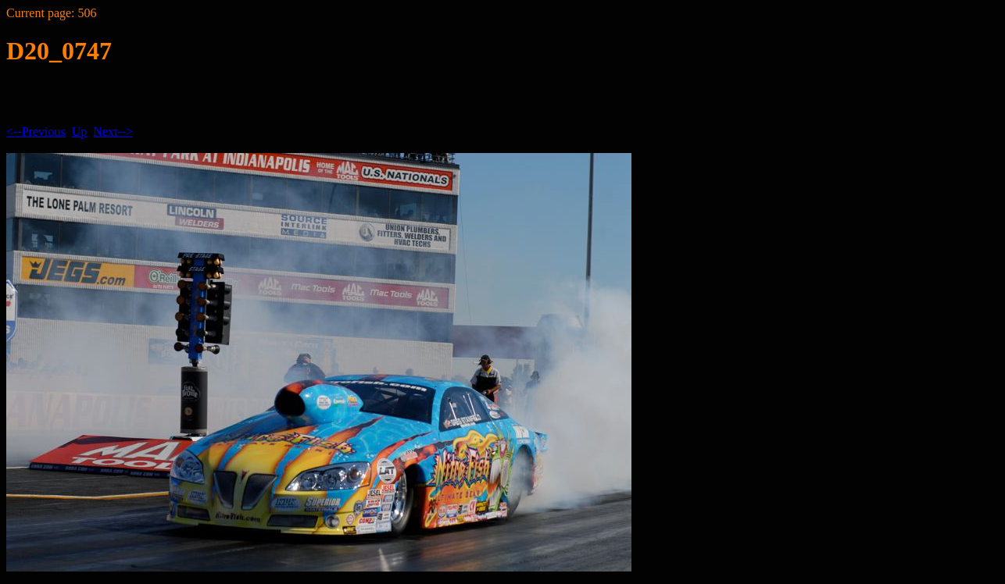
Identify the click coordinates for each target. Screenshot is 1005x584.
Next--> (113, 131)
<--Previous (36, 131)
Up (80, 131)
